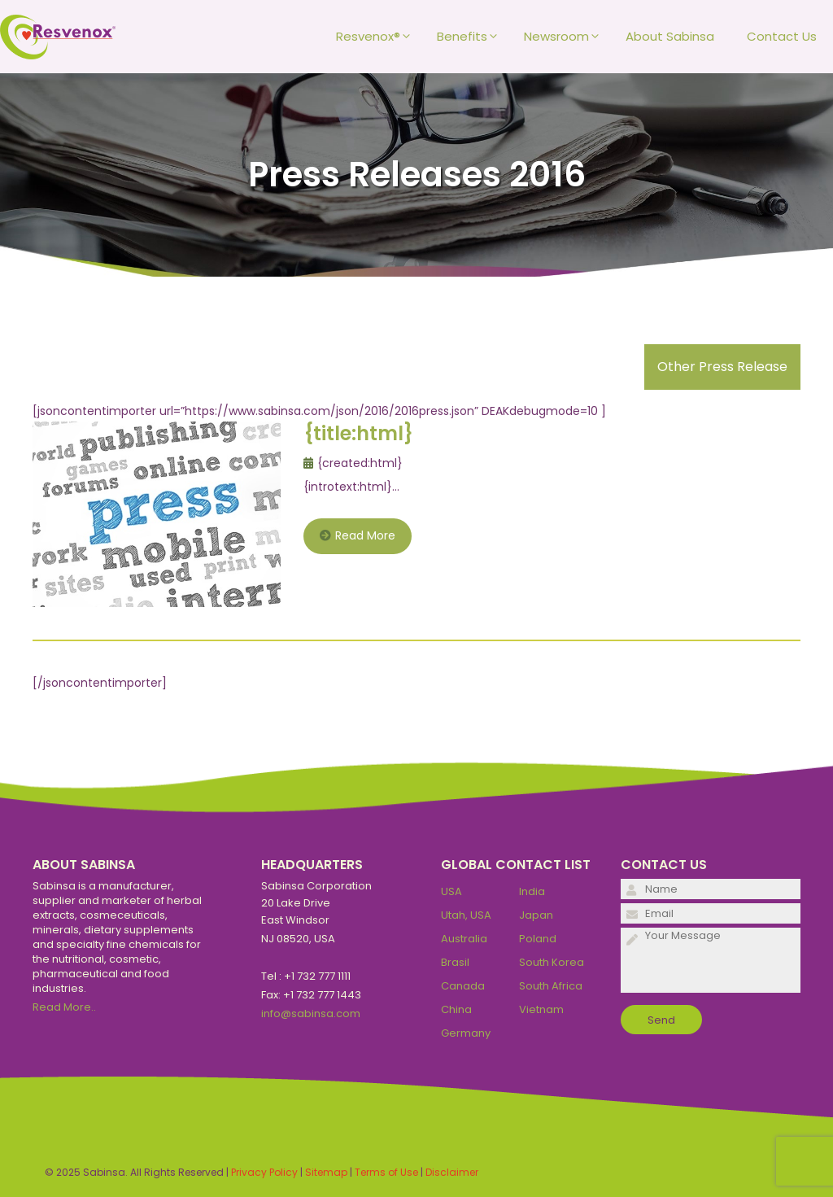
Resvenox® (378, 36)
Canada (463, 986)
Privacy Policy (264, 1172)
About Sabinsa (670, 36)
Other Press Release (722, 366)
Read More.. (64, 1007)
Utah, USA (466, 915)
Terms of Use (386, 1172)
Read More (357, 535)
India (532, 891)
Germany (466, 1033)
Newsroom (566, 36)
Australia (464, 938)
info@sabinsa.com (310, 1013)
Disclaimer (451, 1172)
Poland (537, 938)
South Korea (551, 962)
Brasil (455, 962)
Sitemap (326, 1172)
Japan (536, 915)
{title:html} (358, 433)
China (456, 1009)
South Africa (550, 986)
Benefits (472, 36)
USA (451, 891)
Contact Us (782, 36)
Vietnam (541, 1009)
